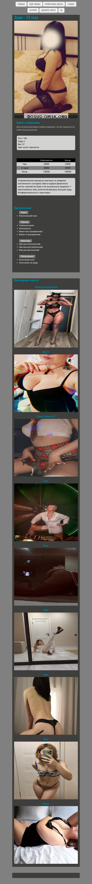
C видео (71, 4)
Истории (33, 10)
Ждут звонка (34, 4)
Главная (21, 4)
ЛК (61, 10)
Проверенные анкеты (54, 4)
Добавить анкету (48, 10)
